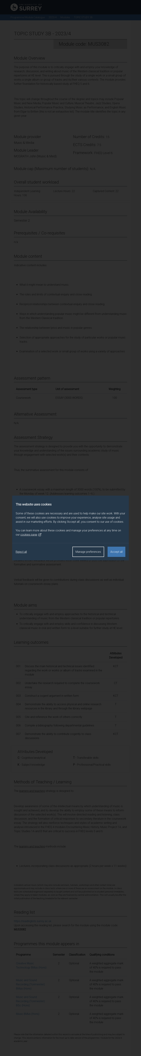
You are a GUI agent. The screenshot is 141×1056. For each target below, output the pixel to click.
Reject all (21, 551)
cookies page (31, 534)
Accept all (116, 551)
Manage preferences (88, 551)
